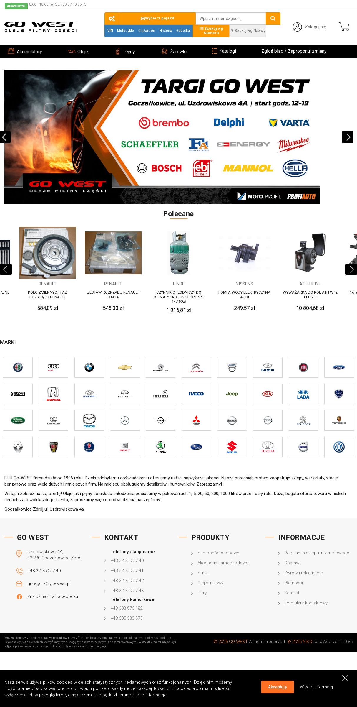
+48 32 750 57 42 (127, 580)
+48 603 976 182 (126, 608)
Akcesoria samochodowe (222, 562)
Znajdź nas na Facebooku (52, 596)
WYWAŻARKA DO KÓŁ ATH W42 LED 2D (310, 294)
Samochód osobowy (218, 552)
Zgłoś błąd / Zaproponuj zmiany (294, 51)
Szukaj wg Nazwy (247, 30)
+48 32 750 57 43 (127, 590)
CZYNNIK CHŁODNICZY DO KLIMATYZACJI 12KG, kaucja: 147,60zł (178, 297)
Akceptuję (277, 687)
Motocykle (125, 31)
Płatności (293, 583)
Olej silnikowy (210, 583)
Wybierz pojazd (157, 18)
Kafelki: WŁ (16, 6)
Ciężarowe (146, 31)
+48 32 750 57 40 (44, 570)
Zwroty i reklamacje (303, 573)
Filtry (202, 593)
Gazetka (183, 31)
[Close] (345, 678)
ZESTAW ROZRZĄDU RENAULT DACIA (113, 294)
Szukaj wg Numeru (211, 30)
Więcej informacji (317, 687)
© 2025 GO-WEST (230, 641)
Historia (166, 31)
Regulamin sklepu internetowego (316, 552)
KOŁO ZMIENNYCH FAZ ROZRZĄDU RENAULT (47, 294)
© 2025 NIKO (299, 641)
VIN (110, 31)
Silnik (202, 573)
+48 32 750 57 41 (127, 570)
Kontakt (291, 593)
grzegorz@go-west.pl (49, 583)
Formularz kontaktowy (306, 603)
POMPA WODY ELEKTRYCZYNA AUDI (244, 294)
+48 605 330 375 (126, 618)
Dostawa (293, 562)
